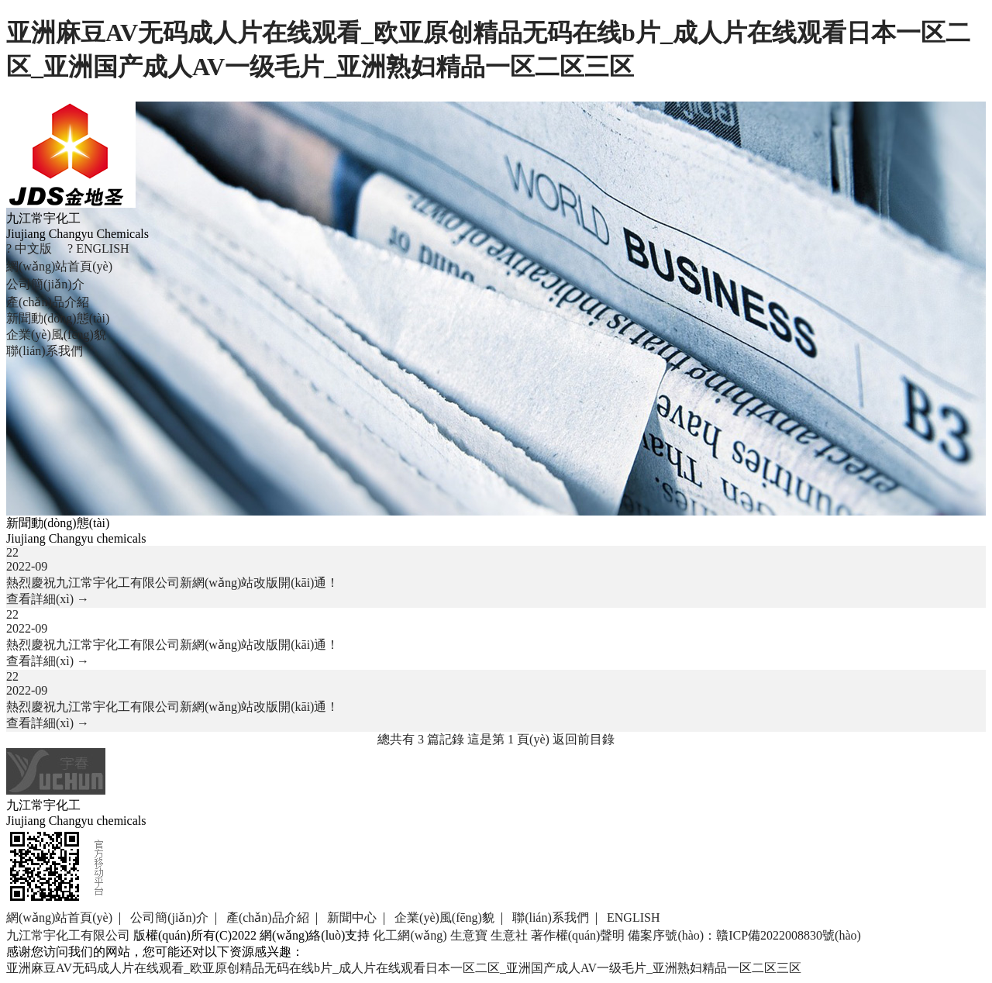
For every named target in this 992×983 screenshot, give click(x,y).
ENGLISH (633, 917)
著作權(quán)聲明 (578, 935)
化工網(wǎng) (409, 935)
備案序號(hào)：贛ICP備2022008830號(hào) (744, 935)
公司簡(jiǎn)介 (45, 284)
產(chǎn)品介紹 (47, 302)
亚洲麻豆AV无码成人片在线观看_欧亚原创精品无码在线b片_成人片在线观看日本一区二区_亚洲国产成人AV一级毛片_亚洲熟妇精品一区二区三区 (403, 967)
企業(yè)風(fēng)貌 (56, 334)
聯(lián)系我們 (44, 350)
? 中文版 (29, 248)
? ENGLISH (98, 248)
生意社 (509, 935)
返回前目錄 (584, 739)
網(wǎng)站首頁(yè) (59, 266)
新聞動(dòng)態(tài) (57, 318)
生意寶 (468, 935)
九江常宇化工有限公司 (68, 935)
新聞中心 (352, 917)
